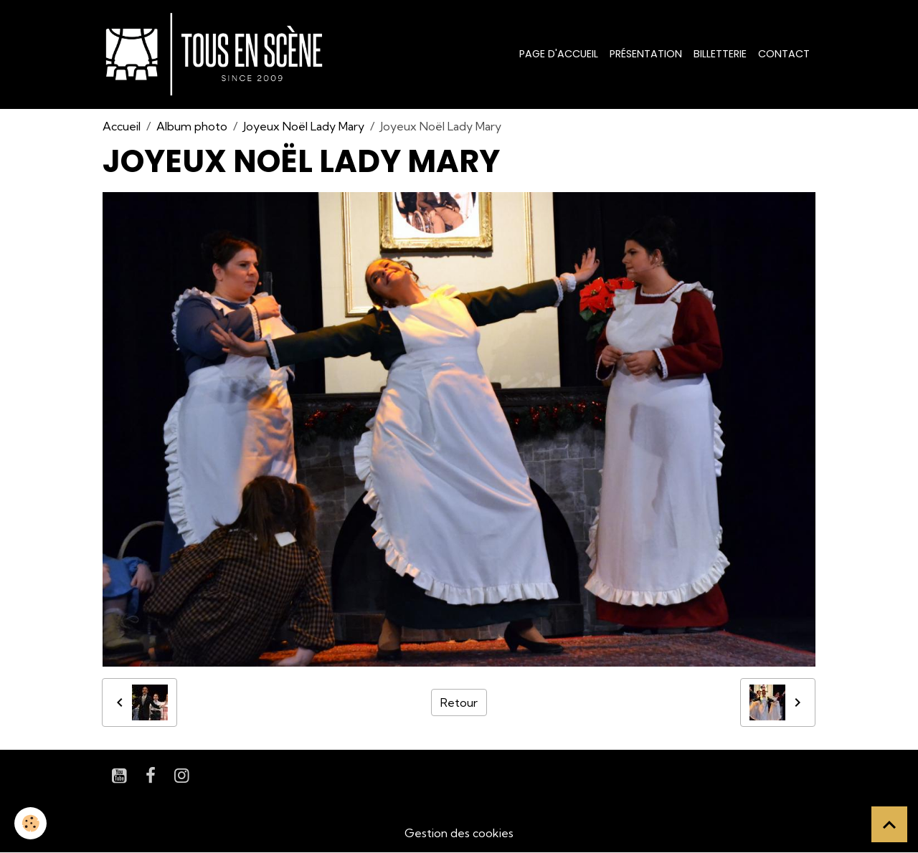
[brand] (217, 54)
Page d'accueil (558, 54)
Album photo (191, 126)
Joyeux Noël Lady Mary (303, 126)
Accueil (122, 126)
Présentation (646, 54)
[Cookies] (30, 823)
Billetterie (720, 54)
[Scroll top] (889, 824)
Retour (459, 702)
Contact (784, 54)
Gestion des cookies (459, 833)
